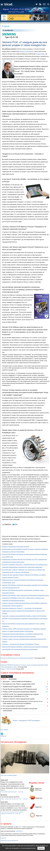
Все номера (4, 729)
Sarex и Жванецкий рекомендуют (9, 791)
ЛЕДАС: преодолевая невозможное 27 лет (11, 798)
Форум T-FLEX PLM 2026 (8, 669)
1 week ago (20, 791)
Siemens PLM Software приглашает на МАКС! (16, 546)
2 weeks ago (17, 813)
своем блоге (41, 54)
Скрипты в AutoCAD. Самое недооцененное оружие (18, 699)
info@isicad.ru (19, 831)
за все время (13, 679)
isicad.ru (20, 826)
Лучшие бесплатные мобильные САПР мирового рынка (20, 689)
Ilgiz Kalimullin (4, 795)
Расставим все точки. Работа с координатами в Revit (19, 684)
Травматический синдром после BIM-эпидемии (17, 686)
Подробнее (3, 838)
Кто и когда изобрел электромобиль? (14, 706)
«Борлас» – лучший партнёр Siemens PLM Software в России (20, 644)
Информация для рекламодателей (9, 840)
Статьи (5, 26)
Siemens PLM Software (27, 51)
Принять (41, 848)
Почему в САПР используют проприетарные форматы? (18, 658)
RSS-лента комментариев (9, 775)
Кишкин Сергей (4, 780)
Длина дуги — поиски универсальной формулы (17, 681)
